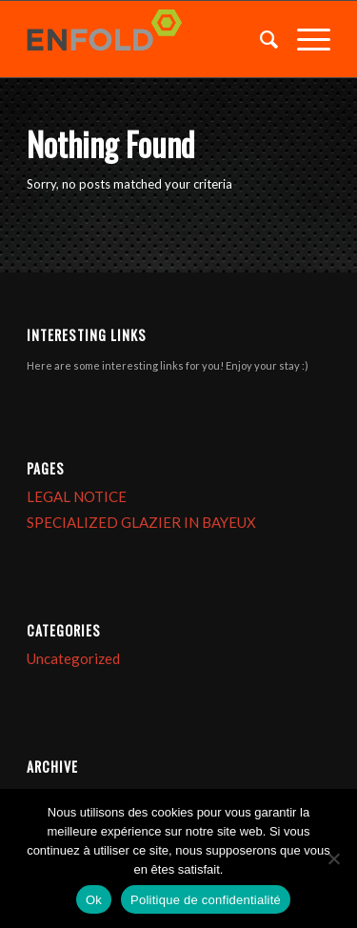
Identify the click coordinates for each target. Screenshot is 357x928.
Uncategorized (73, 658)
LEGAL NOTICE (77, 496)
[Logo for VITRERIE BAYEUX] (148, 39)
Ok (94, 900)
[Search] (259, 39)
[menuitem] (259, 39)
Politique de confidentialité (205, 900)
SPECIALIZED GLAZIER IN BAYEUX (141, 522)
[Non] (333, 858)
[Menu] (304, 39)
